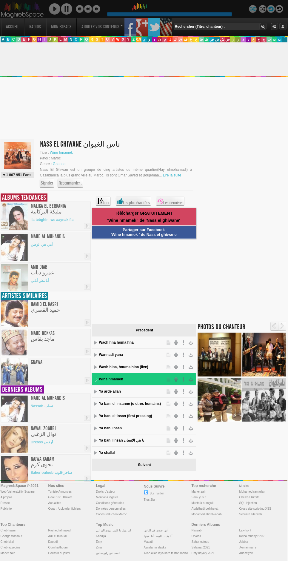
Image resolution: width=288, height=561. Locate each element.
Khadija (101, 536)
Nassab (197, 530)
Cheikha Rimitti (249, 497)
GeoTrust (54, 497)
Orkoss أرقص (42, 442)
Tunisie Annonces (60, 491)
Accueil (12, 27)
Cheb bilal (7, 541)
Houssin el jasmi (59, 553)
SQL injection (248, 503)
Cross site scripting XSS (255, 508)
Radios (35, 27)
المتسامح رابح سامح (108, 553)
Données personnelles (111, 508)
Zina (99, 547)
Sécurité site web (250, 514)
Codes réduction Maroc (111, 514)
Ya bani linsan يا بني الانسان (121, 440)
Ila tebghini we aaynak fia (52, 220)
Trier (103, 201)
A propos (6, 497)
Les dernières (170, 201)
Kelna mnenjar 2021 (252, 536)
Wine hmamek (61, 152)
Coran (52, 508)
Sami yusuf (199, 497)
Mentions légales (107, 497)
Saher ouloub (201, 541)
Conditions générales (110, 503)
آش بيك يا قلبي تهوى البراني (113, 530)
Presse (5, 503)
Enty (99, 541)
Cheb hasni (8, 530)
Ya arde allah (110, 391)
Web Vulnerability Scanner (18, 491)
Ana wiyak (246, 553)
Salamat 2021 (201, 547)
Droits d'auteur (105, 491)
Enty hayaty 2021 (203, 553)
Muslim (244, 486)
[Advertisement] (142, 280)
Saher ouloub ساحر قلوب (51, 473)
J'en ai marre (248, 547)
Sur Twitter (154, 493)
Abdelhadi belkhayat (205, 508)
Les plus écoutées (133, 201)
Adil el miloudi (57, 536)
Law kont (245, 530)
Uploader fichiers (69, 508)
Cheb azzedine (11, 547)
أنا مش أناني (40, 281)
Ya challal (107, 453)
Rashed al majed (59, 530)
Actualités (54, 503)
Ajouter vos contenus (102, 27)
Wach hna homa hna (116, 342)
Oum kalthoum (58, 547)
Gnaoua (59, 164)
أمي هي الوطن (42, 244)
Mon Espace (61, 27)
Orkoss (196, 536)
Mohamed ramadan (252, 491)
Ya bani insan (110, 428)
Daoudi (53, 541)
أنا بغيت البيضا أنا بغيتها (158, 536)
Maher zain (199, 491)
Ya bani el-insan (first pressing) (125, 416)
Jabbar (244, 541)
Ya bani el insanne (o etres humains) (130, 404)
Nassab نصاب (42, 406)
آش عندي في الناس (156, 530)
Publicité (6, 508)
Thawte (67, 497)
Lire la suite (172, 175)
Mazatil (148, 541)
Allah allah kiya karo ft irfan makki (166, 553)
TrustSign (150, 499)
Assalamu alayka (155, 547)
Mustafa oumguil (202, 503)
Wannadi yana (111, 355)
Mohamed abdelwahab (207, 514)
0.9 (138, 39)
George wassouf (11, 536)
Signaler (47, 183)
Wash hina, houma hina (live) (123, 367)
